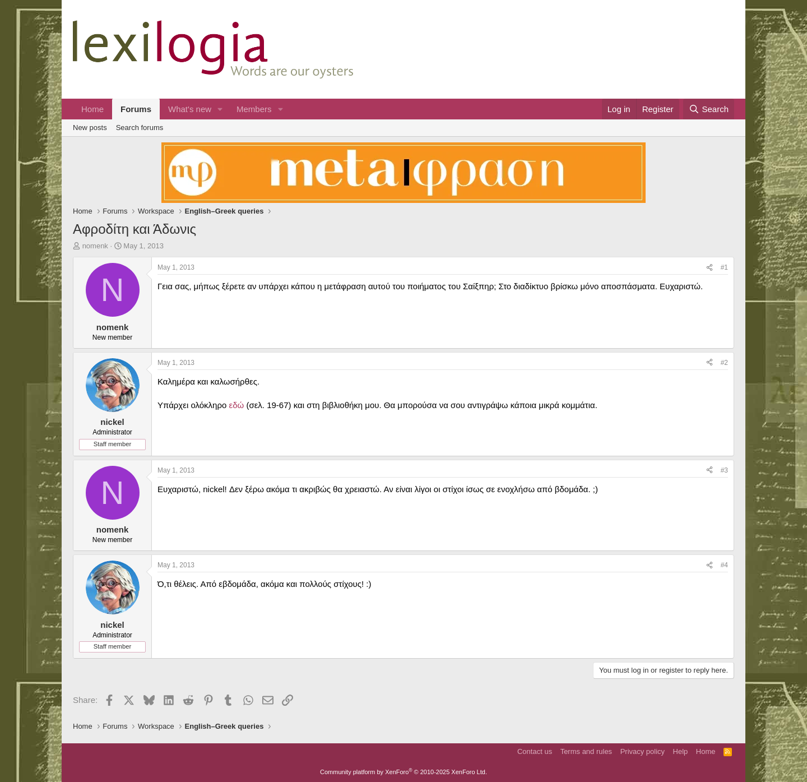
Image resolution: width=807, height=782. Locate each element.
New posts (90, 127)
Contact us (534, 751)
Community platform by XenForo (403, 772)
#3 (724, 470)
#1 (724, 267)
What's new (189, 109)
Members (254, 109)
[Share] (709, 267)
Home (92, 109)
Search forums (140, 127)
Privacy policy (642, 751)
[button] (220, 109)
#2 (724, 363)
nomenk (95, 246)
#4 (724, 565)
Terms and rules (586, 751)
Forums (135, 109)
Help (680, 751)
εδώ (236, 405)
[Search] (708, 109)
